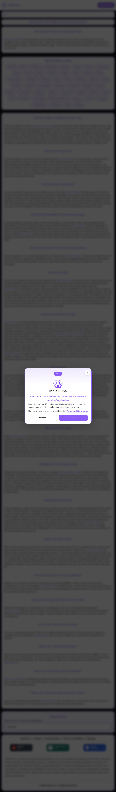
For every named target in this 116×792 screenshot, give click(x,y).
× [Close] (87, 372)
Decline (42, 418)
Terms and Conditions (77, 411)
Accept (73, 418)
